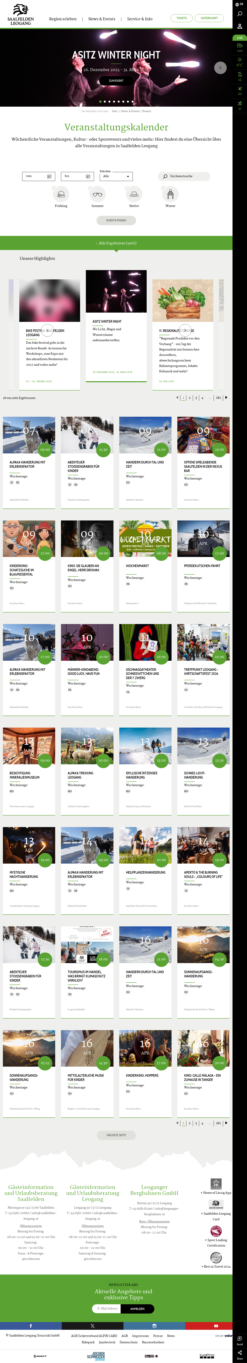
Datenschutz (129, 1342)
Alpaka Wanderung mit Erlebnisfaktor (27, 464)
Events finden (116, 220)
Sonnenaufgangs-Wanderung (198, 974)
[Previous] (47, 330)
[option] (116, 68)
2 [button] (105, 102)
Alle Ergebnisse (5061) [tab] (116, 243)
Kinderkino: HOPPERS (142, 1075)
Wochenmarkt (137, 566)
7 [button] (128, 102)
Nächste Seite (116, 1135)
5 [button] (118, 102)
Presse (158, 1336)
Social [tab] (239, 1341)
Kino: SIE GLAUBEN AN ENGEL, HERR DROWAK (83, 568)
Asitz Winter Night (107, 321)
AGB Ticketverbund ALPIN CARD (94, 1336)
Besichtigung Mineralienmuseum (25, 775)
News (171, 1336)
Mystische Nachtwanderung (24, 874)
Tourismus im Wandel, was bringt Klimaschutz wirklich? (87, 976)
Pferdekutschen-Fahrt (202, 566)
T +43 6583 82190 (141, 1209)
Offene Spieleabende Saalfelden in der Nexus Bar (203, 466)
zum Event (116, 80)
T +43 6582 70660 (17, 1213)
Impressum (140, 1336)
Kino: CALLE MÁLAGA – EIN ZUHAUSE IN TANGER (202, 1077)
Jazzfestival (107, 1342)
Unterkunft (209, 18)
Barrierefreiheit (153, 1342)
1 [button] (100, 101)
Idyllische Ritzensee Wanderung (141, 775)
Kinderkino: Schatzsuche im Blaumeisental (22, 570)
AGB (125, 1336)
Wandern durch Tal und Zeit (145, 464)
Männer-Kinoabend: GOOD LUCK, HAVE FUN (84, 671)
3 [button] (109, 102)
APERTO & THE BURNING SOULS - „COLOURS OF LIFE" (203, 874)
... (209, 397)
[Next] (220, 67)
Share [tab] (239, 1355)
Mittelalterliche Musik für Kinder (86, 1077)
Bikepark (88, 1342)
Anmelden (137, 1309)
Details (111, 385)
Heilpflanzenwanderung (145, 872)
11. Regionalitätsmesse (176, 331)
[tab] (240, 4)
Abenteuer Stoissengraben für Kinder (83, 466)
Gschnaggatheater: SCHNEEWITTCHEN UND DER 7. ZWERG (142, 673)
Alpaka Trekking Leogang (80, 775)
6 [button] (123, 102)
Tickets (182, 18)
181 (218, 397)
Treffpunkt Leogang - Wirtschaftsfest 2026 (201, 671)
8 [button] (133, 102)
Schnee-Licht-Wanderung (194, 775)
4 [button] (114, 102)
